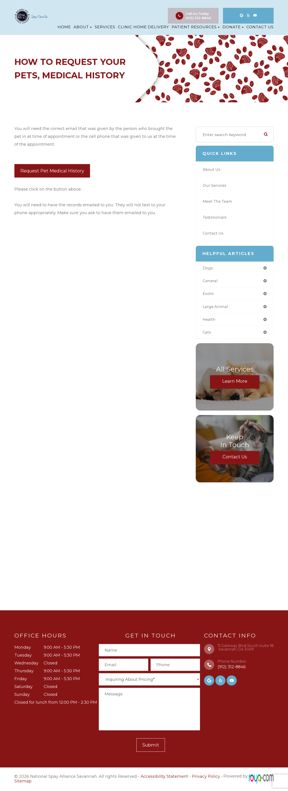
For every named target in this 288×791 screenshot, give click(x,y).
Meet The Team (219, 201)
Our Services (215, 185)
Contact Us (260, 27)
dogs (208, 268)
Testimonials (216, 217)
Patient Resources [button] (196, 27)
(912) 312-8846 (198, 18)
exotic (209, 294)
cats (207, 334)
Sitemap (23, 782)
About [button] (83, 27)
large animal (216, 307)
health (209, 321)
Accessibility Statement (164, 778)
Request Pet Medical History (52, 171)
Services (105, 27)
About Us (212, 169)
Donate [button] (233, 27)
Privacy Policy (206, 778)
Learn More (234, 383)
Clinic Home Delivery (143, 27)
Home (64, 27)
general (210, 281)
